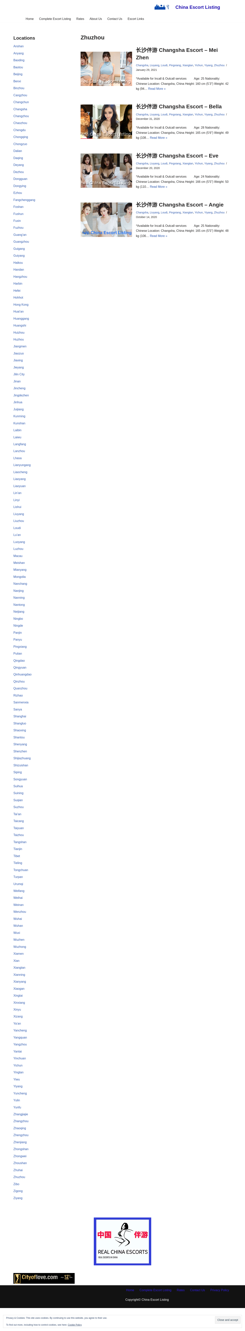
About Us (96, 18)
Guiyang (19, 260)
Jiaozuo (18, 359)
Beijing (18, 75)
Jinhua (17, 409)
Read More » (157, 89)
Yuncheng (20, 1114)
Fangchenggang (24, 203)
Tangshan (20, 858)
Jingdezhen (21, 402)
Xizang (18, 1036)
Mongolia (19, 587)
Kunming (19, 423)
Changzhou (21, 117)
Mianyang (20, 580)
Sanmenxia (21, 715)
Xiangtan (19, 986)
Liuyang (18, 523)
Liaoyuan (19, 495)
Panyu (17, 651)
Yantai (17, 1071)
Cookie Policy (75, 1325)
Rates (80, 18)
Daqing (18, 160)
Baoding (19, 61)
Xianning (19, 993)
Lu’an (17, 544)
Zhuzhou (19, 1199)
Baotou (18, 68)
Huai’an (18, 317)
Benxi (17, 82)
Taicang (18, 836)
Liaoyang (19, 488)
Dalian (17, 153)
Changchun (21, 103)
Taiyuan (18, 843)
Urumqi (18, 900)
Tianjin (17, 865)
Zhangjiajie (20, 1135)
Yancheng (20, 1050)
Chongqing (20, 139)
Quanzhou (20, 701)
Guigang (19, 253)
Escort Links (136, 18)
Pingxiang (20, 658)
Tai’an (17, 829)
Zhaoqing (19, 1149)
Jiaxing (18, 367)
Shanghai (19, 730)
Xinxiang (19, 1021)
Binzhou (18, 89)
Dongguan (20, 182)
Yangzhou (20, 1064)
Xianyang (19, 1000)
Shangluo (19, 737)
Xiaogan (19, 1007)
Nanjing (18, 601)
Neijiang (18, 623)
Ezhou (17, 196)
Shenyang (20, 758)
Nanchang (20, 594)
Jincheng (19, 395)
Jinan (17, 388)
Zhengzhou (21, 1157)
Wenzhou (19, 929)
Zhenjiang (20, 1164)
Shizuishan (20, 779)
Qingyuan (20, 680)
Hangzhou (20, 281)
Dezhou (18, 174)
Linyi (16, 509)
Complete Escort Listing (54, 18)
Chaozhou (20, 125)
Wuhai (17, 936)
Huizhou (19, 338)
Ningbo (18, 630)
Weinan (18, 922)
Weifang (18, 908)
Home (29, 18)
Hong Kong (21, 310)
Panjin (17, 644)
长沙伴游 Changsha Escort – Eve (177, 157)
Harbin (17, 288)
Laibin (17, 438)
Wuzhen (18, 957)
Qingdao (19, 673)
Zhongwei (20, 1178)
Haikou (18, 267)
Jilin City (19, 381)
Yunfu (17, 1128)
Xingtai (18, 1014)
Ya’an (17, 1043)
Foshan (18, 210)
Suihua (18, 801)
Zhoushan (20, 1185)
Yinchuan (19, 1078)
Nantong (19, 616)
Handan (18, 274)
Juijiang (18, 416)
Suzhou (18, 822)
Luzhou (18, 559)
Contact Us (115, 18)
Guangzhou (21, 245)
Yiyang (18, 1107)
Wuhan (18, 943)
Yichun (18, 1086)
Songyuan (20, 794)
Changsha (20, 110)
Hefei (16, 295)
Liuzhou (18, 530)
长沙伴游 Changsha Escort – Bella (179, 107)
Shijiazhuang (22, 772)
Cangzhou (20, 96)
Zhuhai (18, 1192)
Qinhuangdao (22, 687)
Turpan (18, 893)
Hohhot (18, 303)
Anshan (18, 46)
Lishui (17, 516)
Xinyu (17, 1029)
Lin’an (17, 502)
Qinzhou (19, 694)
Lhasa (17, 466)
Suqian (18, 815)
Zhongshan (21, 1171)
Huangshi (19, 331)
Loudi (17, 537)
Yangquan (20, 1057)
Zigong (18, 1214)
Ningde (18, 637)
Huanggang (21, 324)
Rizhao (18, 708)
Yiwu (16, 1100)
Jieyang (18, 374)
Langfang (19, 452)
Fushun (18, 217)
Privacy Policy (220, 1313)
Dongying (19, 189)
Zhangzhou (21, 1142)
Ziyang (18, 1221)
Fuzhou (18, 231)
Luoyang (19, 552)
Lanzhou (19, 459)
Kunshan (19, 431)
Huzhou (18, 345)
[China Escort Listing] (186, 7)
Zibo (16, 1207)
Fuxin (17, 224)
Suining (18, 808)
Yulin (16, 1121)
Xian (16, 979)
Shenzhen (20, 765)
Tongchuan (20, 886)
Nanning (19, 609)
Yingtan (18, 1093)
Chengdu (19, 132)
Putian (17, 666)
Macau (18, 566)
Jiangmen (20, 352)
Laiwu (17, 445)
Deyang (18, 167)
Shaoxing (19, 744)
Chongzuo (20, 146)
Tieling (17, 879)
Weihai (18, 915)
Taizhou (18, 850)
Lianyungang (22, 473)
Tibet (16, 872)
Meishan (19, 573)
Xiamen (18, 972)
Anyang (18, 53)
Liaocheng (20, 481)
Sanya (17, 722)
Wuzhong (19, 964)
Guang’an (20, 238)
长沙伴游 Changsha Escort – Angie (180, 207)
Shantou (19, 751)
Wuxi (16, 950)
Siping (17, 787)
